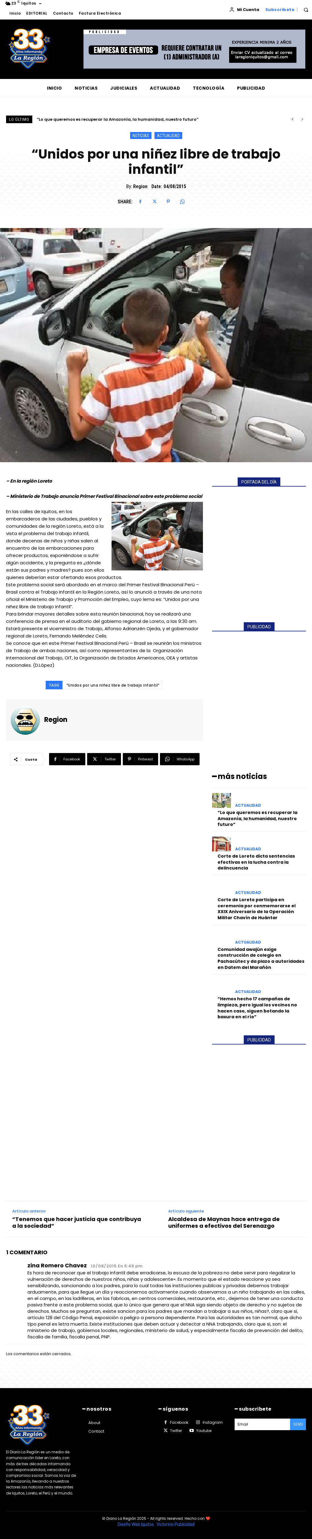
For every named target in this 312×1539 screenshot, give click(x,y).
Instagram (213, 1422)
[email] (262, 1424)
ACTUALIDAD (168, 135)
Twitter (176, 1430)
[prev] (292, 119)
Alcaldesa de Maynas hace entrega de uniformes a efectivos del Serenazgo (224, 1222)
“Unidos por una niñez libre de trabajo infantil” (113, 685)
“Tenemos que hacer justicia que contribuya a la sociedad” (76, 1222)
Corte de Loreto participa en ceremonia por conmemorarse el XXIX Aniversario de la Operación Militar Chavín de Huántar (257, 909)
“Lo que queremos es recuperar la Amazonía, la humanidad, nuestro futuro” (117, 119)
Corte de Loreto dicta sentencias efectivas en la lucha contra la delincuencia (256, 862)
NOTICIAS (140, 135)
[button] (306, 10)
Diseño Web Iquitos (136, 1524)
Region (140, 186)
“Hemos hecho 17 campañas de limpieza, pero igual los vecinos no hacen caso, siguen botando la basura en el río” (257, 1008)
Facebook (179, 1422)
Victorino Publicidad (175, 1524)
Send (298, 1424)
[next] (302, 119)
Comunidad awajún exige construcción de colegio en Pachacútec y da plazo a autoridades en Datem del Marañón (261, 958)
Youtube (203, 1430)
